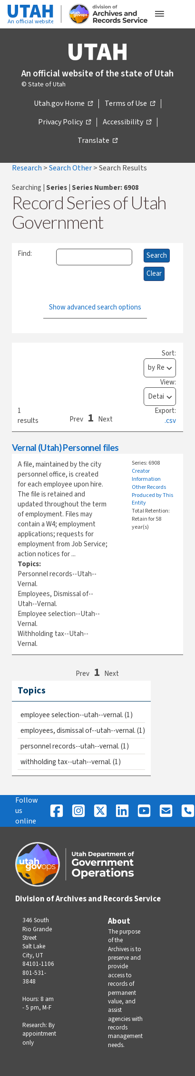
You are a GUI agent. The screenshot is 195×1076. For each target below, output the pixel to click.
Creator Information (146, 475)
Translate (97, 141)
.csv (170, 421)
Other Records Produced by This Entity (152, 495)
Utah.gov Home (63, 104)
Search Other (71, 168)
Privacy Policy (64, 122)
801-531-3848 (34, 977)
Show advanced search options (95, 307)
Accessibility (127, 122)
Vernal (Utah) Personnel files (65, 447)
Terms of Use (130, 104)
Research (27, 168)
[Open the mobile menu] (159, 14)
